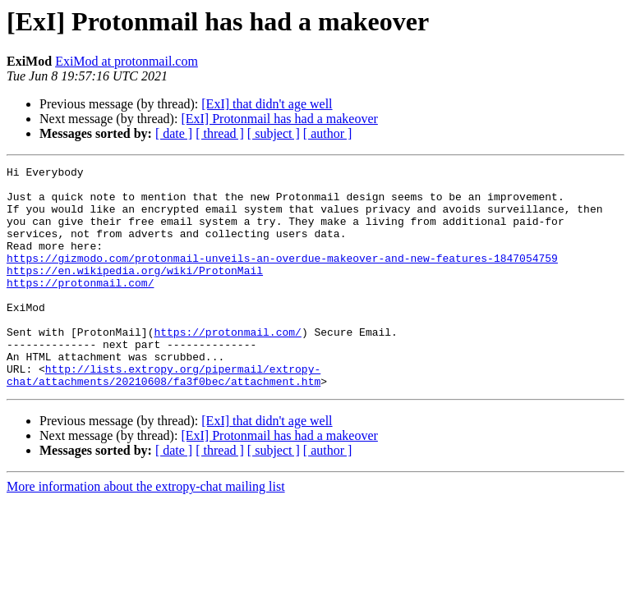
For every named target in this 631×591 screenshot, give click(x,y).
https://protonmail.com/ (80, 307)
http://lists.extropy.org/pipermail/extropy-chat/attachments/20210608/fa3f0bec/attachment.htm (163, 418)
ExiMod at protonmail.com (126, 61)
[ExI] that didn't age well (266, 104)
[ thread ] (220, 133)
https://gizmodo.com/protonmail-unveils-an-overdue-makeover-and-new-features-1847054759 (282, 277)
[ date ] (173, 133)
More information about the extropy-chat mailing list (146, 531)
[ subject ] (273, 133)
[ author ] (327, 133)
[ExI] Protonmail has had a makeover (279, 119)
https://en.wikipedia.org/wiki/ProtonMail (135, 292)
